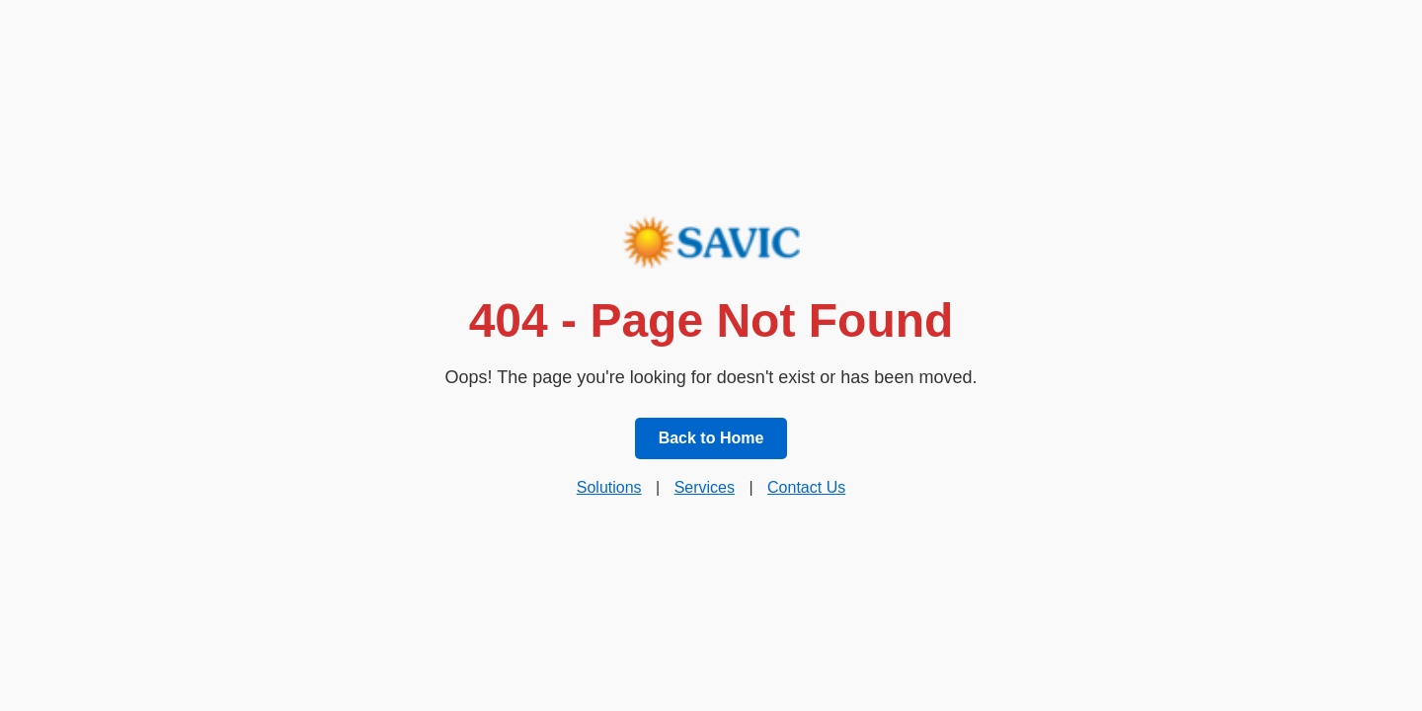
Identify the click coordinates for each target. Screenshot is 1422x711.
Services (704, 487)
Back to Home (711, 438)
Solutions (609, 487)
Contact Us (806, 487)
